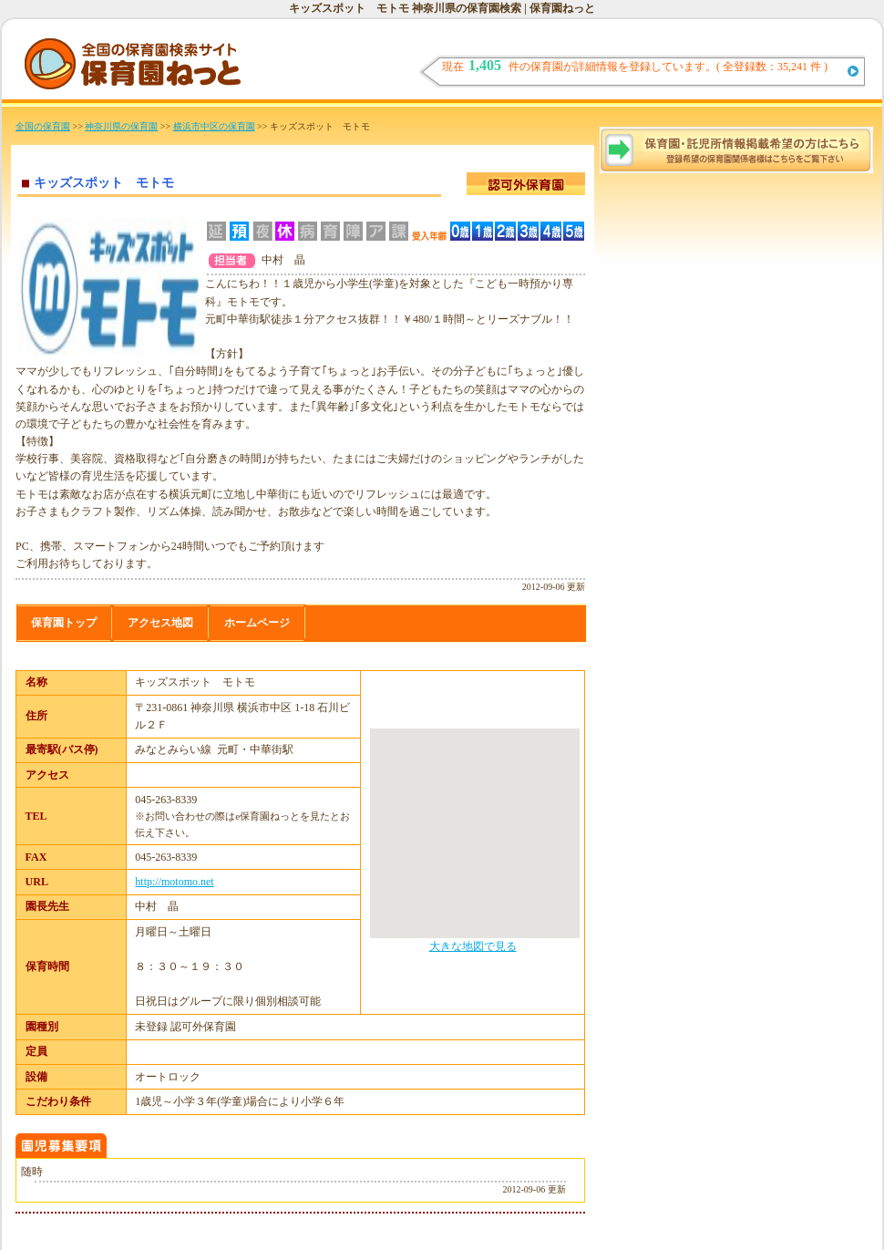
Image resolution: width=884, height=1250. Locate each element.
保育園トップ (64, 622)
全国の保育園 (42, 126)
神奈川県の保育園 (121, 126)
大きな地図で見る (473, 946)
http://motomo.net (174, 881)
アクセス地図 (160, 622)
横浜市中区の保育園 (214, 126)
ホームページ (257, 622)
